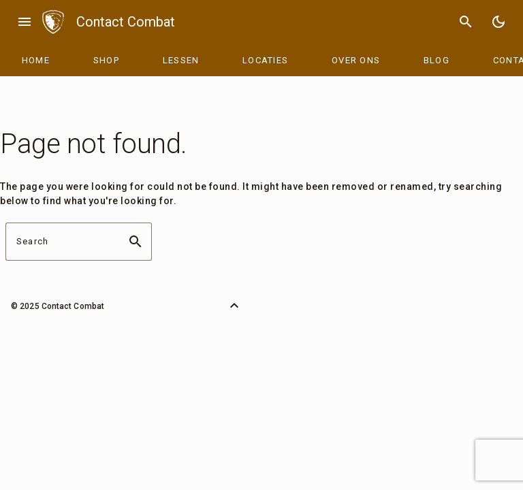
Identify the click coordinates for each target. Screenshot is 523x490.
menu (24, 22)
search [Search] (466, 22)
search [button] (135, 241)
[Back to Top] (234, 305)
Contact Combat (125, 22)
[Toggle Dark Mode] (498, 21)
